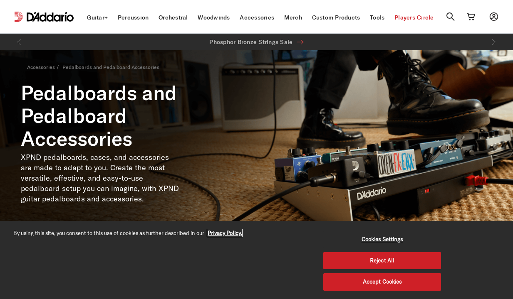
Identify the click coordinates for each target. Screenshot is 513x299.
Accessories (257, 17)
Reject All (382, 260)
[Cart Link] (471, 17)
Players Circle (414, 17)
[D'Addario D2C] (50, 17)
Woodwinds (214, 17)
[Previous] (19, 42)
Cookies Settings (382, 239)
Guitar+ (97, 17)
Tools (377, 17)
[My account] (493, 16)
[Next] (494, 42)
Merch (293, 17)
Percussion (133, 17)
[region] (256, 260)
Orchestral (173, 17)
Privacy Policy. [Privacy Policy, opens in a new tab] (225, 233)
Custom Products (336, 17)
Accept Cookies (382, 281)
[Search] (451, 17)
